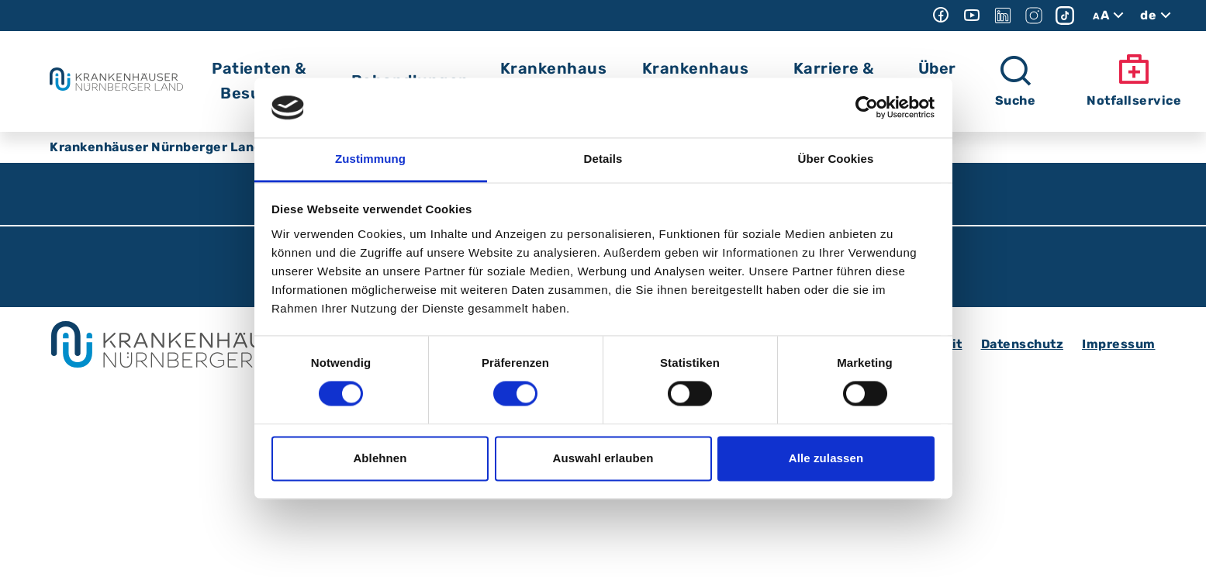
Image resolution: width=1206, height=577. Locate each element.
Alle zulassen (826, 458)
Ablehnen (379, 458)
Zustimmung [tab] (370, 158)
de (1157, 15)
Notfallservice (1134, 80)
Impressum (1119, 344)
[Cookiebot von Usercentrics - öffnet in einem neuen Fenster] (867, 107)
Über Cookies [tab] (836, 158)
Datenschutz (1022, 344)
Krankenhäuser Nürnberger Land (156, 147)
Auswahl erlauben (603, 458)
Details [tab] (603, 158)
